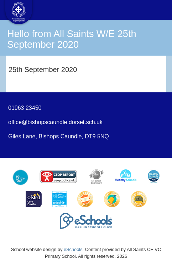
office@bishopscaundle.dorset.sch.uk (55, 122)
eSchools (73, 249)
